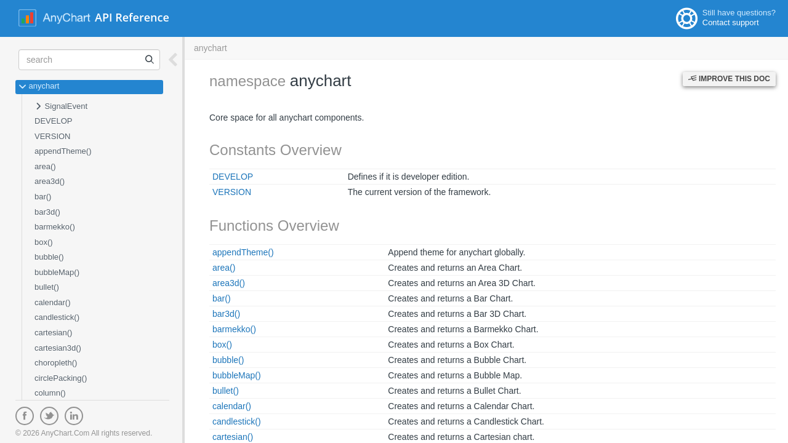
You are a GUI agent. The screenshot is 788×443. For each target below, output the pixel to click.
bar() (42, 196)
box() (43, 242)
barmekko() (54, 226)
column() (50, 392)
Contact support (730, 22)
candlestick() (56, 317)
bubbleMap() (56, 272)
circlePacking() (60, 378)
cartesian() (53, 332)
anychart (38, 86)
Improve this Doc (729, 78)
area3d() (49, 181)
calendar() (52, 302)
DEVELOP (53, 121)
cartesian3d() (57, 348)
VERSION (52, 136)
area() (45, 166)
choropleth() (55, 362)
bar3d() (47, 212)
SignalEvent (60, 107)
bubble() (49, 256)
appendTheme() (63, 151)
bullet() (46, 287)
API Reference (132, 17)
